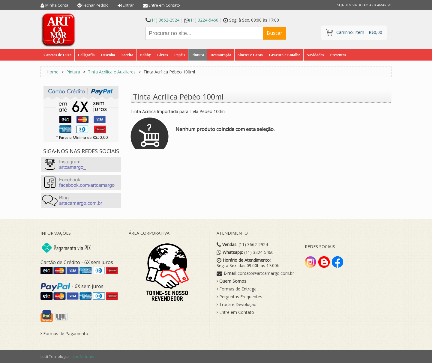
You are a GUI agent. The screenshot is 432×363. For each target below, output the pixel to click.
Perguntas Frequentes (239, 296)
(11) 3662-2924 (164, 20)
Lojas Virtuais (82, 356)
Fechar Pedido (95, 5)
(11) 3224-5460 (203, 20)
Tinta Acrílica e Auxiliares (112, 72)
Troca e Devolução (236, 304)
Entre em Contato (164, 5)
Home (52, 72)
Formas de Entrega (236, 289)
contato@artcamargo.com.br (266, 273)
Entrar (128, 5)
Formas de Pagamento (64, 333)
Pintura (73, 72)
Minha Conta (56, 5)
